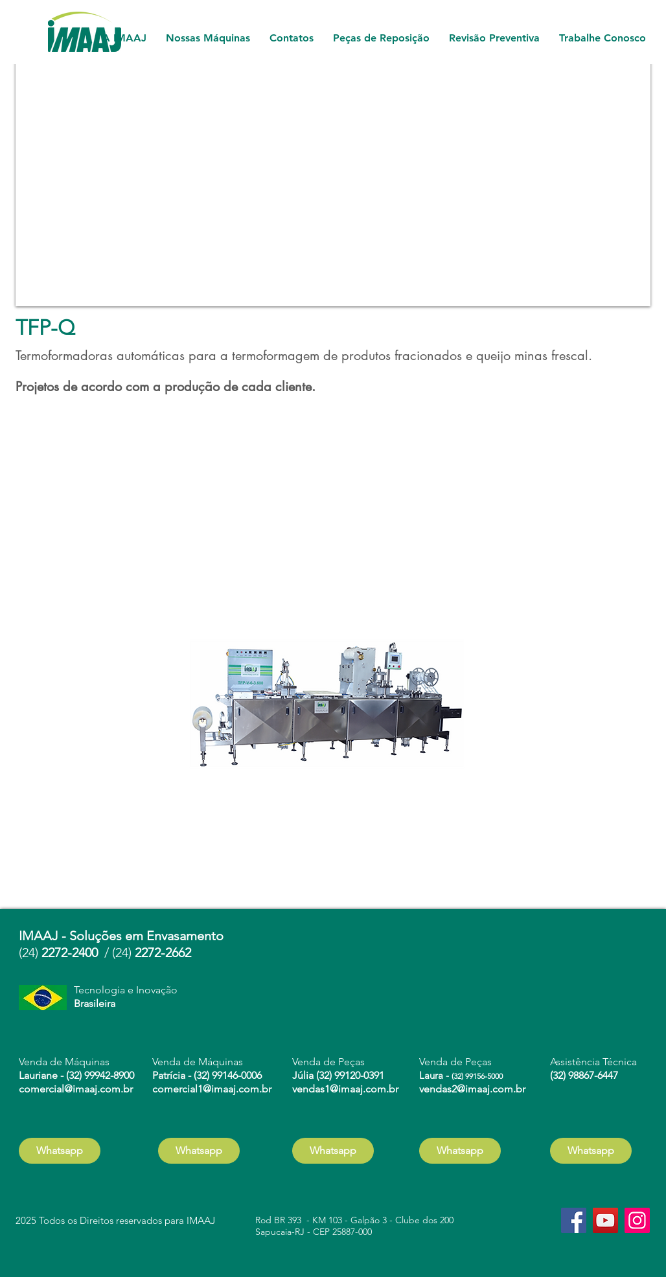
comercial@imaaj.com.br (76, 1089)
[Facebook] (573, 1220)
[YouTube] (605, 1220)
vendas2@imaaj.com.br (472, 1089)
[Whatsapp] (59, 1151)
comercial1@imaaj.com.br (211, 1089)
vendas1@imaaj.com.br (345, 1089)
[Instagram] (637, 1220)
